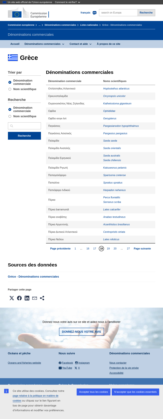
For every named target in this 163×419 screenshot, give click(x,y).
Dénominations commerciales (60, 25)
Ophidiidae (109, 111)
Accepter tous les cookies (93, 392)
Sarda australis (111, 155)
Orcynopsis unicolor (114, 96)
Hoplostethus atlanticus (116, 88)
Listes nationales (89, 25)
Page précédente (60, 248)
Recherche (146, 12)
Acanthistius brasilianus (116, 224)
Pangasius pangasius (115, 133)
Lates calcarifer (111, 209)
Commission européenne (21, 25)
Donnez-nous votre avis (81, 331)
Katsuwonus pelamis (114, 167)
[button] (12, 298)
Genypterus (109, 118)
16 (88, 248)
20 (115, 248)
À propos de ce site (108, 44)
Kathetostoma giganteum (117, 103)
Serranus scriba (112, 202)
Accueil (15, 44)
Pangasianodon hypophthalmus (121, 126)
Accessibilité (116, 373)
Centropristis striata (114, 232)
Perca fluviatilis (111, 197)
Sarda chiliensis (112, 160)
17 (95, 248)
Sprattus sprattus (112, 182)
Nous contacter (118, 362)
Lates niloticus (111, 239)
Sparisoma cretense (114, 175)
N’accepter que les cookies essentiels (135, 392)
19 (108, 248)
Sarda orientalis (112, 148)
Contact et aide (79, 44)
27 (129, 248)
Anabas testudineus (114, 217)
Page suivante (142, 248)
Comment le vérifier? (67, 2)
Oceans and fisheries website (24, 362)
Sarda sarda (110, 140)
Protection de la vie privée (124, 368)
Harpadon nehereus (114, 190)
